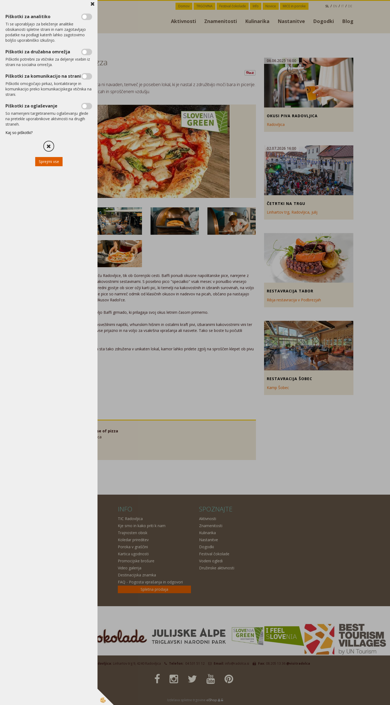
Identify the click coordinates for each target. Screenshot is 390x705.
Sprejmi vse (49, 161)
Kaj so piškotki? (18, 132)
